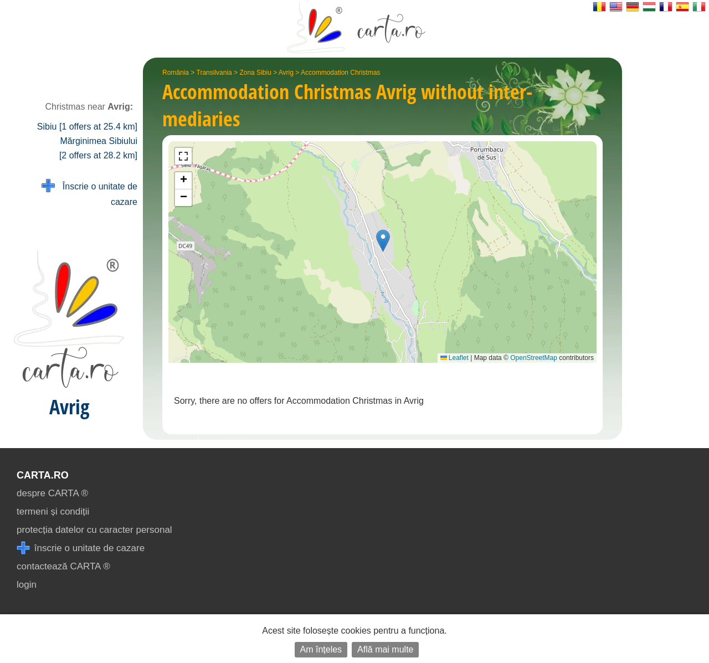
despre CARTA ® (52, 493)
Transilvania (214, 72)
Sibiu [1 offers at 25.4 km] (87, 126)
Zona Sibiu (255, 72)
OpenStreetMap (533, 358)
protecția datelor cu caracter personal (94, 530)
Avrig (286, 72)
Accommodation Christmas (340, 72)
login (27, 584)
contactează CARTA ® (63, 566)
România (175, 72)
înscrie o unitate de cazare (81, 548)
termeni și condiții (53, 511)
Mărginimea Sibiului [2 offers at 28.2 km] (98, 148)
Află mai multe (385, 649)
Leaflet (454, 358)
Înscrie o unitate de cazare (89, 193)
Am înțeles (321, 649)
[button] (383, 240)
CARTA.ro (43, 475)
